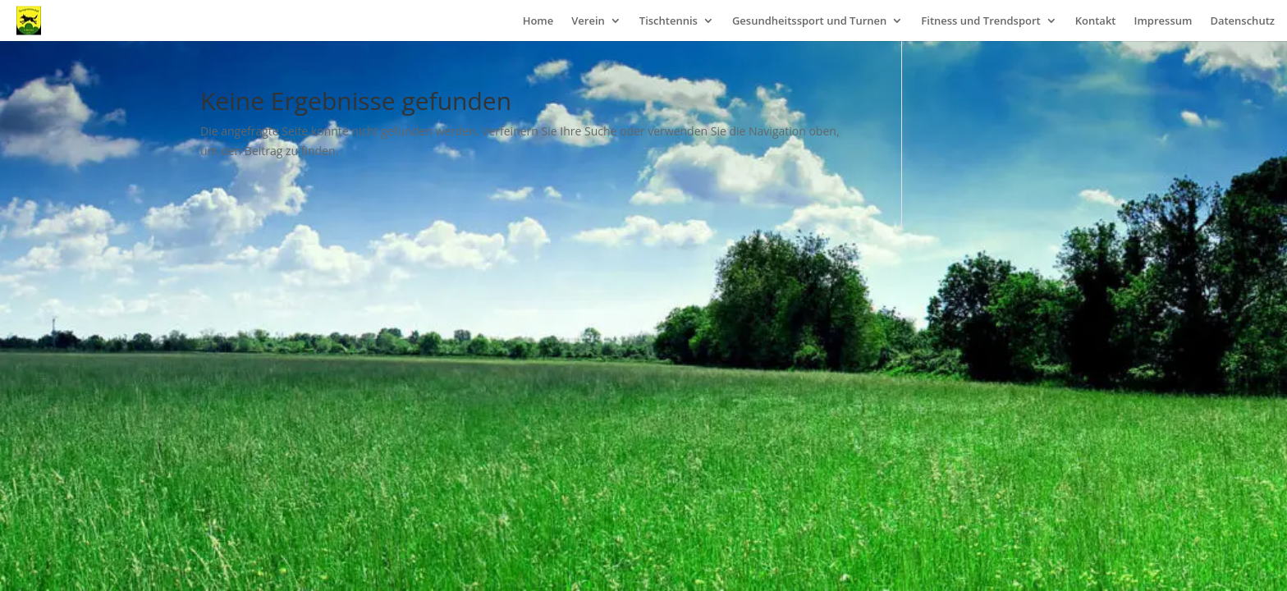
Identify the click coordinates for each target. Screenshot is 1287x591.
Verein (588, 21)
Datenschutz (1242, 21)
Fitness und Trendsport (980, 21)
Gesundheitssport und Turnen (809, 21)
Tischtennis (668, 21)
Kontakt (1095, 21)
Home (538, 21)
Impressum (1163, 21)
